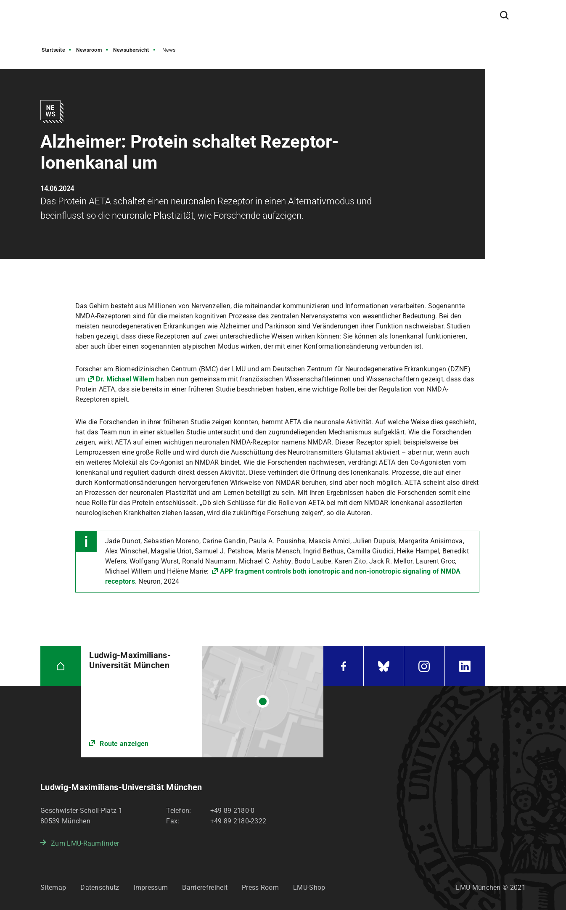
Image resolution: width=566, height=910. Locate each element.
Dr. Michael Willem (125, 379)
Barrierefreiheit (204, 887)
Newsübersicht (131, 50)
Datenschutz (99, 887)
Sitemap (53, 887)
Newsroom (89, 50)
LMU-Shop (309, 887)
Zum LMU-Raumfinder (85, 843)
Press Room (260, 887)
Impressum (151, 887)
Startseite (53, 50)
